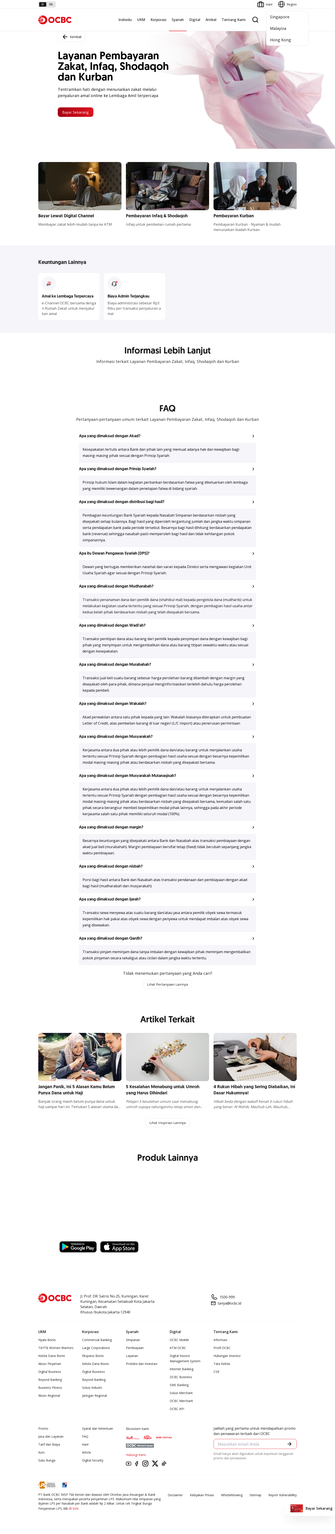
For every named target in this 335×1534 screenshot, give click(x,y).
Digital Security (92, 1461)
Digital (194, 19)
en (51, 4)
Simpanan (133, 1341)
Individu (125, 19)
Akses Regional (49, 1396)
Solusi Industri (92, 1388)
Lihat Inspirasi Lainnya (167, 1123)
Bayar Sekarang (78, 112)
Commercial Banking (97, 1341)
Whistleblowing (232, 1496)
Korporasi (158, 19)
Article (86, 1453)
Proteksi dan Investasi (141, 1364)
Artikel (211, 19)
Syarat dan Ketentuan (97, 1429)
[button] (167, 436)
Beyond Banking (50, 1380)
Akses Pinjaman (49, 1364)
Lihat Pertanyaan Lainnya (167, 984)
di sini (73, 1509)
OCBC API (177, 1410)
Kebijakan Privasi (202, 1496)
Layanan (132, 1357)
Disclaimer (175, 1496)
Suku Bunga (46, 1461)
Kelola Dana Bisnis (51, 1357)
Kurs (41, 1453)
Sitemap (255, 1496)
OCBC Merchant (181, 1402)
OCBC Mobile (179, 1341)
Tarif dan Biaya (49, 1445)
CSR (216, 1372)
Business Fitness (50, 1388)
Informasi (220, 1341)
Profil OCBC (222, 1349)
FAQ (85, 1437)
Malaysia (278, 28)
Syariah (178, 19)
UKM (141, 19)
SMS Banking (179, 1386)
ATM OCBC (178, 1349)
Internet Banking (181, 1370)
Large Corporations (96, 1349)
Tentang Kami (234, 19)
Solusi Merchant (181, 1394)
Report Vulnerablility (282, 1496)
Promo (43, 1429)
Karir (85, 1445)
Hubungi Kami (136, 1456)
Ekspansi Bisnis (93, 1357)
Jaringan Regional (94, 1396)
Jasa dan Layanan (51, 1437)
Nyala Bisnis (47, 1341)
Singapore (279, 16)
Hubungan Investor (227, 1357)
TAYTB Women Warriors (55, 1349)
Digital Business (49, 1372)
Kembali (71, 36)
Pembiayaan (135, 1349)
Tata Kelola (222, 1364)
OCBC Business (181, 1378)
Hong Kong (280, 39)
